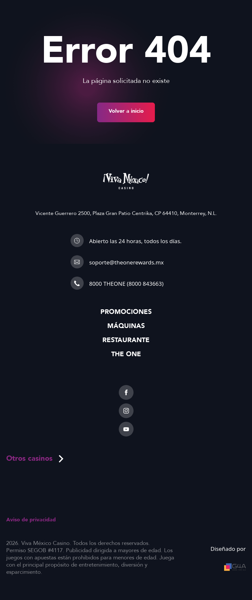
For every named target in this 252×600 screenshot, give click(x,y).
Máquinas (126, 325)
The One (126, 354)
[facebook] (126, 392)
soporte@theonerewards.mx (126, 262)
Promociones (126, 311)
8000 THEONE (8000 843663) (126, 283)
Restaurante (126, 340)
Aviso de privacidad (31, 519)
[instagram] (126, 410)
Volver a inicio (126, 111)
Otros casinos (35, 458)
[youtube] (126, 429)
